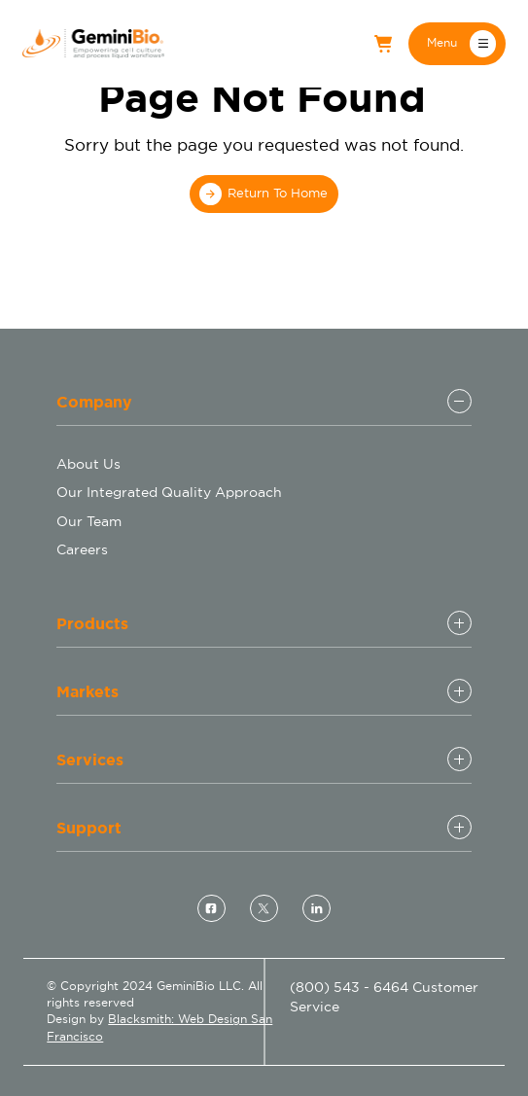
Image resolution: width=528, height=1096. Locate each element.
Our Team (89, 521)
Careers (82, 549)
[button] (457, 43)
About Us (88, 464)
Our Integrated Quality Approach (169, 492)
